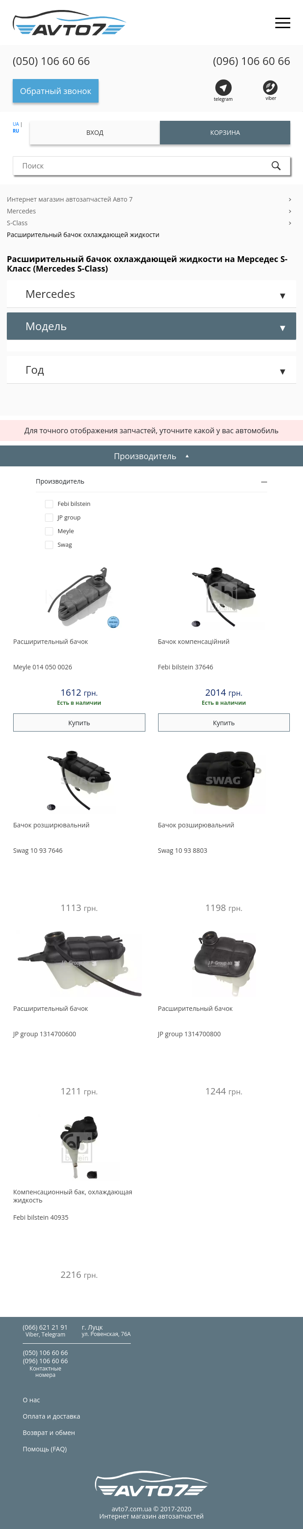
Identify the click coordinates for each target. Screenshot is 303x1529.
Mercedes (21, 211)
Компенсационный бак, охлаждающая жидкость (72, 1196)
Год (34, 369)
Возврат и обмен (49, 1432)
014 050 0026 (42, 667)
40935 (41, 1217)
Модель (46, 325)
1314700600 (44, 1033)
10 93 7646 (38, 850)
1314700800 (189, 1033)
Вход (95, 132)
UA (16, 124)
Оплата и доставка (51, 1416)
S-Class (17, 222)
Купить (79, 722)
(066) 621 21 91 (45, 1327)
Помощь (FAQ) (45, 1449)
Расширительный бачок (50, 642)
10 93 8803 (183, 850)
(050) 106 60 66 (51, 60)
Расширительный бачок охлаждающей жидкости (83, 234)
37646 (186, 667)
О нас (31, 1399)
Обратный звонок (55, 90)
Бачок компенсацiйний (194, 642)
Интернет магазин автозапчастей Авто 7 (70, 199)
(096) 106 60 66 (251, 60)
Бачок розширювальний (51, 825)
